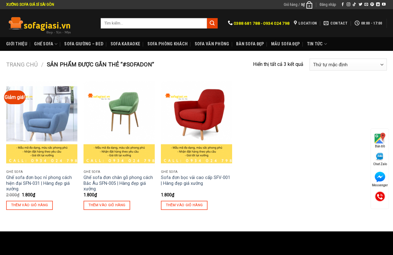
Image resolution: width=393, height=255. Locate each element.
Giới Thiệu (16, 44)
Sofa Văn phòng (212, 44)
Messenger (380, 179)
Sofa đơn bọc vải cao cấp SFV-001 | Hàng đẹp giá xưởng (195, 180)
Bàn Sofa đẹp (250, 44)
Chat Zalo (380, 159)
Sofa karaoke (125, 44)
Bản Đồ (380, 140)
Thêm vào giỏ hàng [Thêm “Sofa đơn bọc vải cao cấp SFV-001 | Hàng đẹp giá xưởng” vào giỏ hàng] (184, 205)
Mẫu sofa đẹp (285, 44)
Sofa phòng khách (167, 44)
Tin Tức (317, 44)
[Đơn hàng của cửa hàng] (348, 64)
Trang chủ (22, 64)
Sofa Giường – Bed (83, 44)
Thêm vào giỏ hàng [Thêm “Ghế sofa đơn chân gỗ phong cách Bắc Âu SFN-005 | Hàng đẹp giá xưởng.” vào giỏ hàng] (107, 205)
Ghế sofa (45, 44)
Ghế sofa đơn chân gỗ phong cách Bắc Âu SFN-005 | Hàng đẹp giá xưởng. (118, 183)
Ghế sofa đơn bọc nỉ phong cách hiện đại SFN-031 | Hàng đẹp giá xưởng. (39, 183)
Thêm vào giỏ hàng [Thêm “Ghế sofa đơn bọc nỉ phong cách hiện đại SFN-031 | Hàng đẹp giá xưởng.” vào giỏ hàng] (29, 205)
